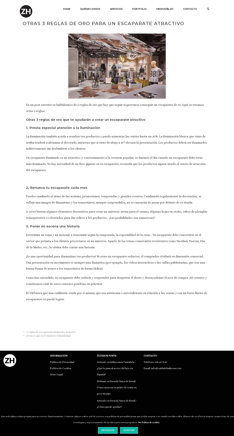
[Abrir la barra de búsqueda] (208, 9)
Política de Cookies (60, 368)
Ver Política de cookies (148, 422)
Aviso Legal (56, 374)
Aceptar (129, 430)
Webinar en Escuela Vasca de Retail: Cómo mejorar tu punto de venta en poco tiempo (116, 387)
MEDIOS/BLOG (164, 8)
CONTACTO (190, 8)
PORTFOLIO (139, 8)
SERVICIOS (116, 8)
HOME (66, 8)
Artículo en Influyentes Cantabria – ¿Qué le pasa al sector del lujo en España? (116, 368)
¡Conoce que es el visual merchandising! (48, 335)
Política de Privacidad (62, 362)
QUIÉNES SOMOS (90, 8)
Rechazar (107, 430)
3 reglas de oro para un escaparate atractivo (51, 332)
